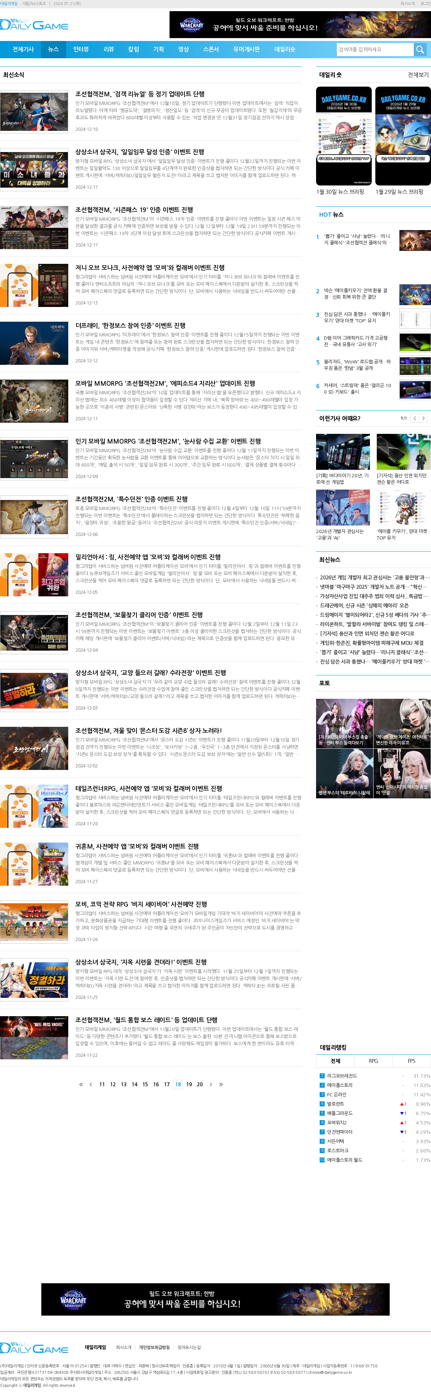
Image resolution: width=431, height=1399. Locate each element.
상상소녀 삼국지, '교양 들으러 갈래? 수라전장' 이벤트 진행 (150, 673)
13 (123, 1084)
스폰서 (211, 49)
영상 (183, 49)
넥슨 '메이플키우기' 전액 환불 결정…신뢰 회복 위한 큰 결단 (355, 293)
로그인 (426, 4)
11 (102, 1084)
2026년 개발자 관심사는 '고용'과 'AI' (340, 534)
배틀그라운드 (336, 1113)
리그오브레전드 (338, 1075)
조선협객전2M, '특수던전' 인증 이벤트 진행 (131, 499)
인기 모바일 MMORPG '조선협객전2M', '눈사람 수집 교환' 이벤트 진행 (167, 442)
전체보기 (418, 75)
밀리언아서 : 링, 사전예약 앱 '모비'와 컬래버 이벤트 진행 (148, 557)
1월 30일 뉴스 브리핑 (340, 191)
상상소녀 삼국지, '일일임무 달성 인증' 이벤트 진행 (139, 152)
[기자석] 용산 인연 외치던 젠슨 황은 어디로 (401, 479)
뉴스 (53, 49)
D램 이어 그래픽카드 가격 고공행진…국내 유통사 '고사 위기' (356, 341)
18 (178, 1084)
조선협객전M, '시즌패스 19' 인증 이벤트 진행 (134, 210)
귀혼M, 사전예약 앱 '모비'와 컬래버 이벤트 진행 (137, 847)
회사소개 (407, 4)
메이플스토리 (336, 1085)
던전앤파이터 (336, 1131)
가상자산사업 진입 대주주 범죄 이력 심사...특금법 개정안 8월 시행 (375, 596)
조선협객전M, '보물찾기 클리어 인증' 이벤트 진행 (139, 615)
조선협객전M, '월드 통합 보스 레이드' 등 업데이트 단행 (146, 1020)
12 (113, 1084)
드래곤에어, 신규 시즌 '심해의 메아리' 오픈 (364, 605)
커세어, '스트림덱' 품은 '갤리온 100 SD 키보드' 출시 (357, 388)
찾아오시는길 (189, 1347)
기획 (158, 49)
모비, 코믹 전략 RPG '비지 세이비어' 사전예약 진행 (141, 905)
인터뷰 (81, 49)
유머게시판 (246, 49)
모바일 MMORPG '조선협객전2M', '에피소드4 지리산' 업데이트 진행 (165, 384)
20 (200, 1084)
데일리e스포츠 (34, 4)
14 (134, 1084)
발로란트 (332, 1103)
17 (167, 1084)
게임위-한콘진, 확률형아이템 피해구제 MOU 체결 (371, 643)
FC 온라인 (333, 1094)
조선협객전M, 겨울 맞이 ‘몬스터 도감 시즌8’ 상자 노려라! (148, 731)
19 (189, 1084)
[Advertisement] (373, 267)
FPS (412, 1061)
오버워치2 (333, 1122)
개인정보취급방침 (154, 1347)
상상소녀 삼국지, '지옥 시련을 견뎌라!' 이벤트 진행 (141, 962)
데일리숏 (285, 49)
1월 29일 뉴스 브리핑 (399, 191)
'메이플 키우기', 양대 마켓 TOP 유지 (402, 534)
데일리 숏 (330, 75)
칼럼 (133, 49)
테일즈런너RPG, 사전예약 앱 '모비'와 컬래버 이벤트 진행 (148, 789)
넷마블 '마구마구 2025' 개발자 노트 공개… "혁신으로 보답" (375, 587)
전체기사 (23, 49)
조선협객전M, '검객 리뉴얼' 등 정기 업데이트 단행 (139, 94)
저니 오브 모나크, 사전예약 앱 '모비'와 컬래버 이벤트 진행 (149, 268)
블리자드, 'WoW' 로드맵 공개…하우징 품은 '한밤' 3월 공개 (357, 365)
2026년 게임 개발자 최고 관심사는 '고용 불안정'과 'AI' (375, 577)
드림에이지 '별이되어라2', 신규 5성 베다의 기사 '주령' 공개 (375, 615)
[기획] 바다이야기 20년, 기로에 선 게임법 (342, 479)
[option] (373, 484)
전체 (335, 1061)
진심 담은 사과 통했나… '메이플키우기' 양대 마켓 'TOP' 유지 (357, 317)
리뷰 (108, 49)
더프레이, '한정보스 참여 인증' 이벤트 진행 (130, 326)
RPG (373, 1061)
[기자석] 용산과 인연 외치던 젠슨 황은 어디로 (367, 633)
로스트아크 (334, 1150)
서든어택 (332, 1141)
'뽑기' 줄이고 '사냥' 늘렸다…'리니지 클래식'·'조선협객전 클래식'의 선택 (358, 240)
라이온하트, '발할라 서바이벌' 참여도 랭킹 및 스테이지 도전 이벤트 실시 (375, 624)
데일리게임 (9, 4)
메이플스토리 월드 (341, 1159)
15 (145, 1084)
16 (156, 1084)
